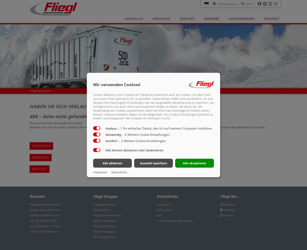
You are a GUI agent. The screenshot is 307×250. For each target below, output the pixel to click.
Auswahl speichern (153, 163)
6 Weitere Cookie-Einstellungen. (146, 134)
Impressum (100, 172)
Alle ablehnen (112, 163)
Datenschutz (119, 172)
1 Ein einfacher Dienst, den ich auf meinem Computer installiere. (165, 128)
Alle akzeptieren (194, 163)
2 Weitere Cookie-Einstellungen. (142, 141)
